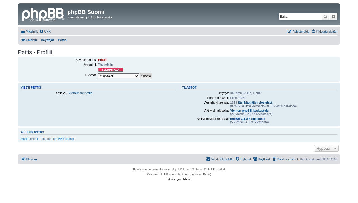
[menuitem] (45, 31)
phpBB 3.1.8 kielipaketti (247, 118)
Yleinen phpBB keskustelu (249, 110)
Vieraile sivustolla (80, 93)
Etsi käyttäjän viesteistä (255, 102)
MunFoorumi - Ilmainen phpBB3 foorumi (48, 138)
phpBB (176, 169)
